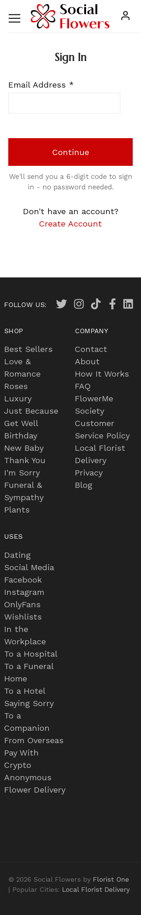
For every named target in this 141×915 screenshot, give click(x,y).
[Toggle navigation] (14, 16)
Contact (91, 349)
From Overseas (34, 740)
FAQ (83, 386)
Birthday (20, 435)
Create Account (70, 223)
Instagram (24, 592)
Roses (16, 386)
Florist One (111, 879)
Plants (17, 509)
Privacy (89, 472)
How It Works (102, 374)
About (87, 361)
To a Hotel (24, 691)
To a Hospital (31, 654)
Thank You (24, 460)
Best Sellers (28, 349)
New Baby (24, 448)
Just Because (31, 411)
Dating (17, 555)
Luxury (18, 398)
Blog (83, 485)
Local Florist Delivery (96, 889)
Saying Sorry (29, 703)
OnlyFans (22, 604)
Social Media (29, 567)
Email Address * (41, 84)
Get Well (21, 423)
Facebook (23, 579)
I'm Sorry (22, 472)
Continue (70, 152)
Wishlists (23, 616)
